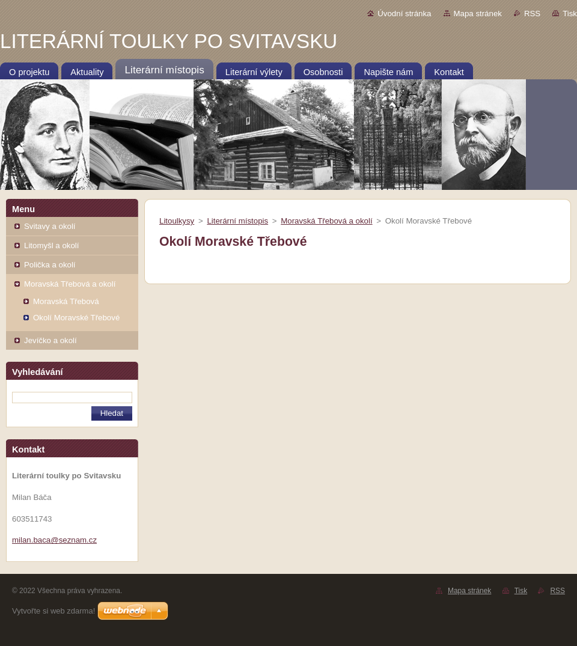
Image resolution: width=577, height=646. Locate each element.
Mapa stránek (478, 13)
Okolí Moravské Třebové (76, 317)
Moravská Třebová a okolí (69, 283)
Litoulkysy (176, 220)
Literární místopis (237, 220)
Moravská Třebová (66, 301)
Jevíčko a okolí (50, 340)
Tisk (570, 13)
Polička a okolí (50, 264)
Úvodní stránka (404, 13)
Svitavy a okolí (50, 226)
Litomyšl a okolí (51, 245)
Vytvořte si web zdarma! (53, 610)
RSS (532, 13)
